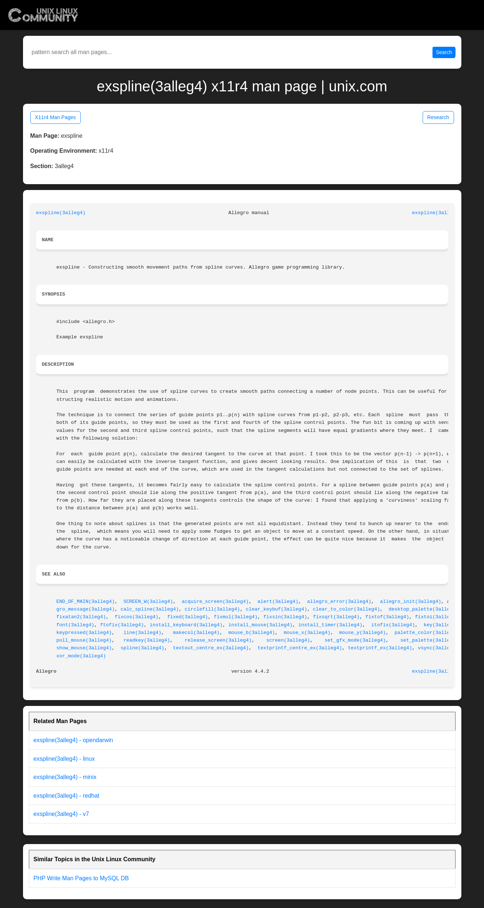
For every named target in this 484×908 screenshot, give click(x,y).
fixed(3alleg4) (187, 617)
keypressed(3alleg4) (84, 632)
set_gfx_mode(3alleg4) (355, 640)
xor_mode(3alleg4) (81, 656)
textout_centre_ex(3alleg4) (211, 648)
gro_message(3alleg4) (85, 609)
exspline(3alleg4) (61, 213)
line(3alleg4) (142, 632)
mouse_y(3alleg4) (362, 632)
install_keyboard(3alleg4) (186, 625)
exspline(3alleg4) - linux (64, 759)
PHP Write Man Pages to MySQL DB (81, 878)
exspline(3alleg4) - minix (65, 777)
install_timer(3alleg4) (330, 625)
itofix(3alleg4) (393, 625)
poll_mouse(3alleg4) (84, 640)
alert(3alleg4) (278, 601)
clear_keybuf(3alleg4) (276, 609)
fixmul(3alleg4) (236, 617)
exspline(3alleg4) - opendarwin (73, 740)
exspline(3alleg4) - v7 (61, 814)
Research (438, 117)
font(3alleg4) (75, 625)
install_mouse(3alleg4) (260, 625)
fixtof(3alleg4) (387, 617)
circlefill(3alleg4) (212, 609)
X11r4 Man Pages (55, 117)
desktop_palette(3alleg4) (424, 609)
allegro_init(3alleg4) (410, 601)
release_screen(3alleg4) (218, 640)
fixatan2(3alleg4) (81, 617)
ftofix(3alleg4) (122, 625)
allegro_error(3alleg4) (339, 601)
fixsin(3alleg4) (285, 617)
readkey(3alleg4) (146, 640)
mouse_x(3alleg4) (307, 632)
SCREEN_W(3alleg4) (148, 601)
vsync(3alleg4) (438, 648)
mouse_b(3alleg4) (251, 632)
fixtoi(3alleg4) (437, 617)
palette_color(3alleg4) (427, 632)
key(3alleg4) (441, 625)
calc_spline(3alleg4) (150, 609)
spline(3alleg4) (142, 648)
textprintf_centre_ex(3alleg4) (300, 648)
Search (444, 52)
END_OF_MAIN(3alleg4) (85, 601)
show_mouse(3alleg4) (84, 648)
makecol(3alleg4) (196, 632)
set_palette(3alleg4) (429, 640)
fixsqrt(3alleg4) (336, 617)
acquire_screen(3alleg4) (215, 601)
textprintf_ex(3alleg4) (380, 648)
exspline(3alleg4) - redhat (67, 796)
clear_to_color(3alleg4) (346, 609)
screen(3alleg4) (288, 640)
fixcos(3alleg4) (137, 617)
